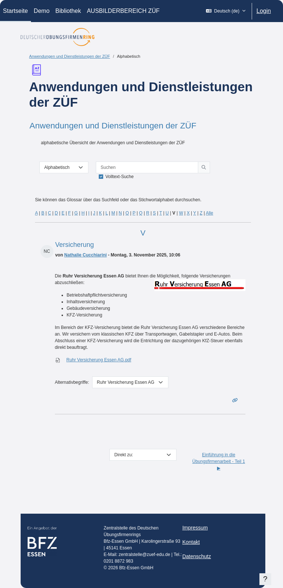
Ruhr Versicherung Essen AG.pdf (98, 359)
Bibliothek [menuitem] (68, 11)
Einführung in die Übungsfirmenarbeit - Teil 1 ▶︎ (218, 461)
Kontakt (191, 542)
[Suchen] (147, 167)
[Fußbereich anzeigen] (265, 579)
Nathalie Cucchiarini (85, 255)
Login (263, 11)
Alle (209, 213)
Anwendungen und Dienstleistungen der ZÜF (69, 56)
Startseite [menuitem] (15, 11)
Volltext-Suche (119, 176)
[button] (225, 11)
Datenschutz (196, 556)
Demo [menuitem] (42, 11)
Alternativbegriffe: (72, 382)
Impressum (195, 528)
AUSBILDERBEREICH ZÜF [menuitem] (123, 11)
